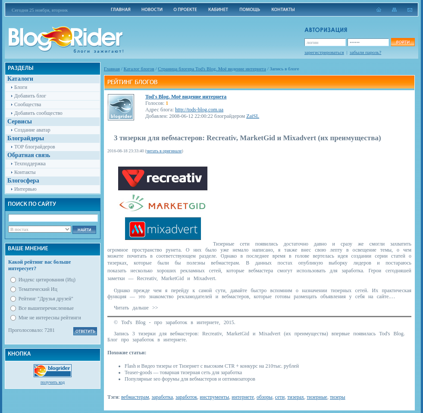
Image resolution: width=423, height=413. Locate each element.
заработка (162, 397)
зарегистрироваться (324, 52)
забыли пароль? (365, 52)
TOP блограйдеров (34, 147)
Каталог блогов (139, 68)
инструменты (214, 397)
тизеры (337, 397)
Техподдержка (30, 164)
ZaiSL (252, 116)
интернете (243, 397)
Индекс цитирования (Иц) (47, 280)
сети (280, 397)
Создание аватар (32, 130)
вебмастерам (135, 397)
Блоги (20, 87)
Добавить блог (30, 96)
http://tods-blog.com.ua (199, 110)
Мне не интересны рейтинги (50, 318)
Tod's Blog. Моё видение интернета (185, 97)
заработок (186, 397)
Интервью (25, 189)
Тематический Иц (38, 289)
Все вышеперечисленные (46, 308)
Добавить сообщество (38, 113)
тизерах (295, 397)
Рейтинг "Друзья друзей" (46, 299)
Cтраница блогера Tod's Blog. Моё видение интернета (212, 68)
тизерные (317, 397)
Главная (112, 68)
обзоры (265, 397)
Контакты (25, 172)
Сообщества (27, 104)
